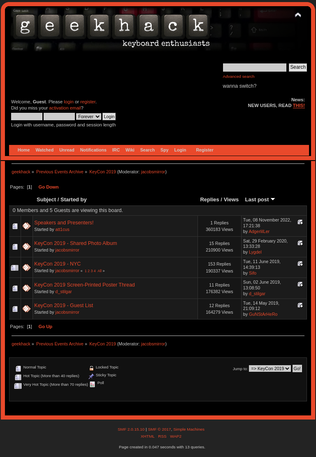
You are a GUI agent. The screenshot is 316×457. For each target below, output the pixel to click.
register (87, 101)
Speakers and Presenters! (63, 223)
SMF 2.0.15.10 (132, 429)
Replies (209, 199)
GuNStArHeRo (263, 314)
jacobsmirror (153, 171)
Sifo (252, 272)
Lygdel (255, 251)
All (100, 271)
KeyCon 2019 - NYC (57, 264)
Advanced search (239, 76)
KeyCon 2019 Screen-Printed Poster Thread (84, 285)
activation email (65, 107)
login (69, 101)
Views (231, 199)
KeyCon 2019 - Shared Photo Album (75, 243)
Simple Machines (188, 429)
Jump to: (240, 368)
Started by (73, 199)
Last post (260, 199)
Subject (46, 199)
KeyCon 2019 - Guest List (63, 305)
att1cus (63, 229)
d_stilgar (64, 291)
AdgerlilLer (259, 231)
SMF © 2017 (159, 429)
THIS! (299, 105)
